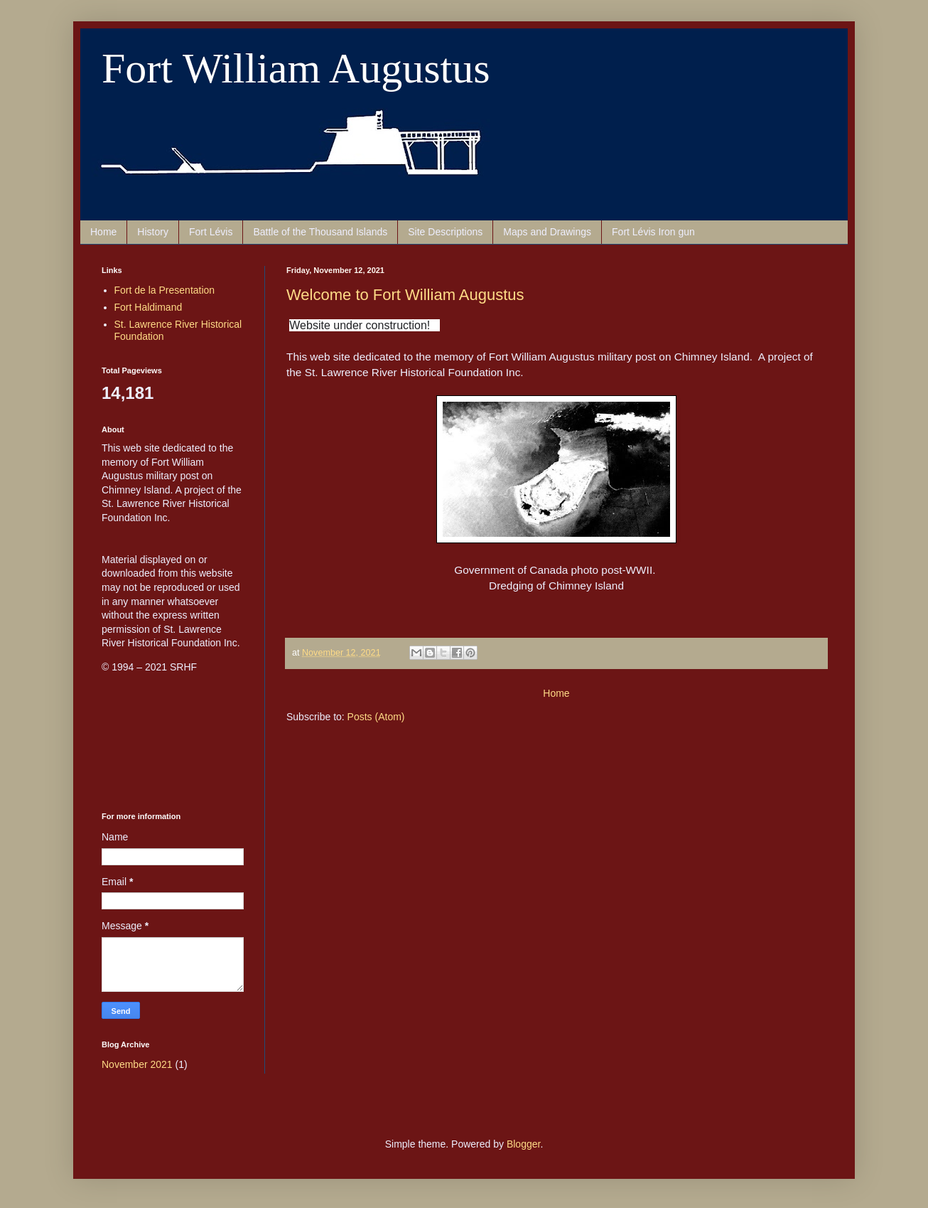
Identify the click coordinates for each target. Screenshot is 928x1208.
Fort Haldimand (148, 307)
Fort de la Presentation (164, 290)
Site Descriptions (445, 231)
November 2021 (137, 1064)
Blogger (523, 1144)
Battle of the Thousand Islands (320, 231)
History (152, 231)
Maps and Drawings (547, 231)
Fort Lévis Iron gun (653, 231)
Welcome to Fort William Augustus (405, 295)
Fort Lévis (210, 231)
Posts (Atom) (376, 716)
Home (103, 231)
